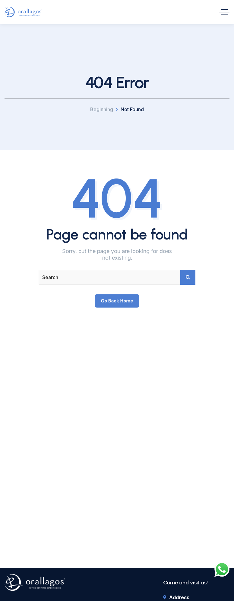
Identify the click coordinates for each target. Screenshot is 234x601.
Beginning (101, 109)
